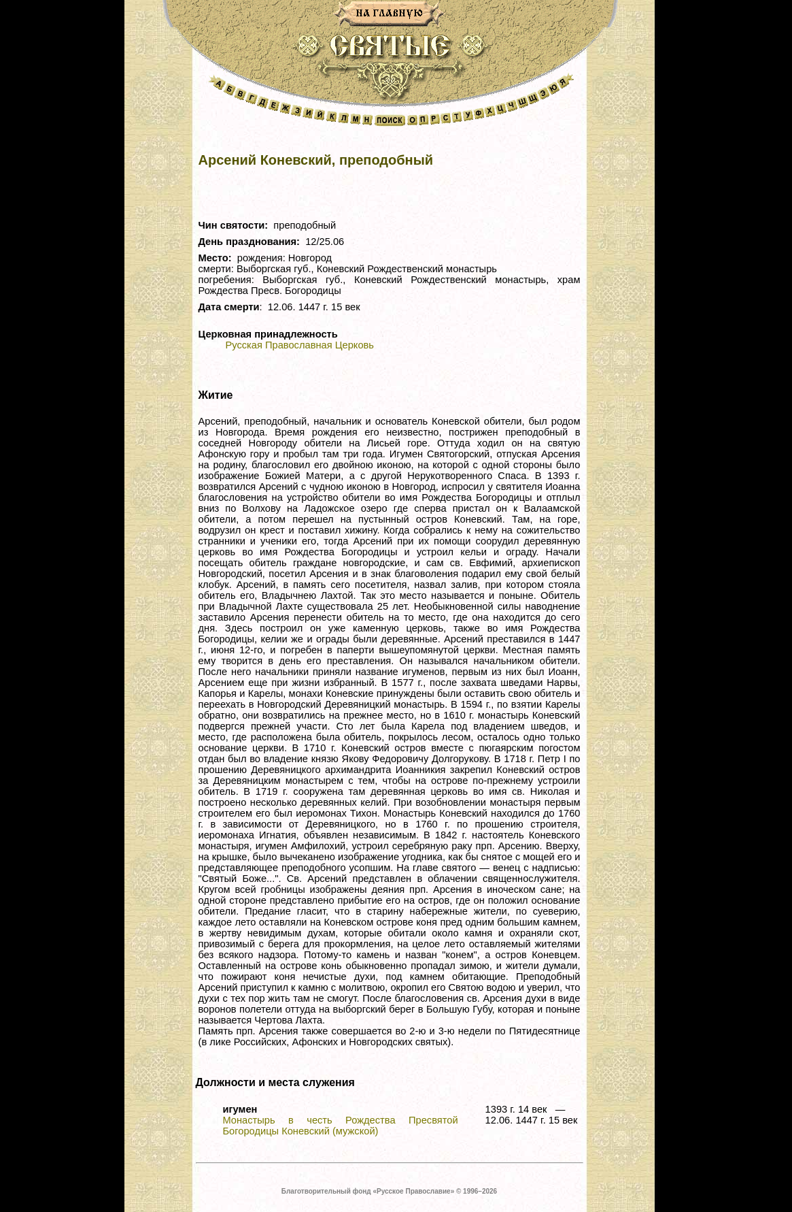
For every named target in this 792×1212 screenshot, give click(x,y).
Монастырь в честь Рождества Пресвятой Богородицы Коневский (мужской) (340, 1125)
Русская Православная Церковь (300, 345)
